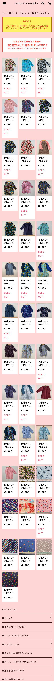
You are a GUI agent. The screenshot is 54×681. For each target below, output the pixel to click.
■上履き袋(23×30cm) (13, 670)
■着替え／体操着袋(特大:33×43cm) (20, 662)
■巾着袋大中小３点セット (14, 627)
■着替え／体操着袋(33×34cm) (17, 653)
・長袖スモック (22, 13)
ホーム (3, 13)
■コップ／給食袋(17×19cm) (15, 635)
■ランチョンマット (10, 644)
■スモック (12, 13)
